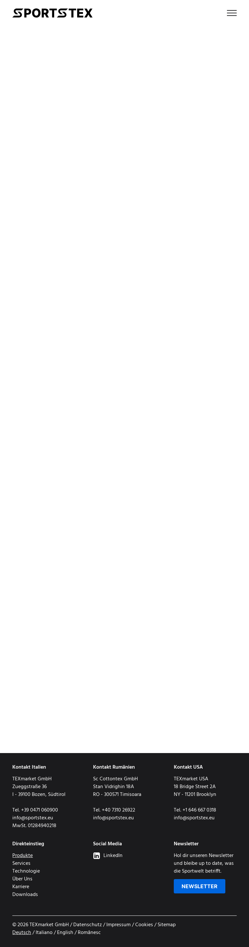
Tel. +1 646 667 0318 (195, 810)
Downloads (25, 894)
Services (21, 863)
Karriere (20, 887)
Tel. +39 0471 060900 (35, 810)
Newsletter (200, 886)
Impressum (118, 925)
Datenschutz (87, 925)
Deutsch (21, 933)
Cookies (144, 925)
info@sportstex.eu (32, 818)
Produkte (22, 855)
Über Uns (22, 879)
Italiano (44, 933)
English (65, 933)
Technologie (26, 871)
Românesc (89, 933)
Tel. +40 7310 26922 (114, 810)
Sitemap (167, 925)
